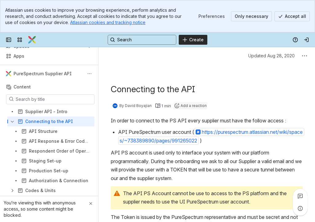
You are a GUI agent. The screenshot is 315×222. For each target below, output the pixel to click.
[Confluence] (32, 40)
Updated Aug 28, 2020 (271, 55)
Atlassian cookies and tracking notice (108, 22)
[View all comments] (300, 196)
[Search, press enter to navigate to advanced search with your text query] (142, 40)
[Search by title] (54, 99)
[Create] (193, 40)
